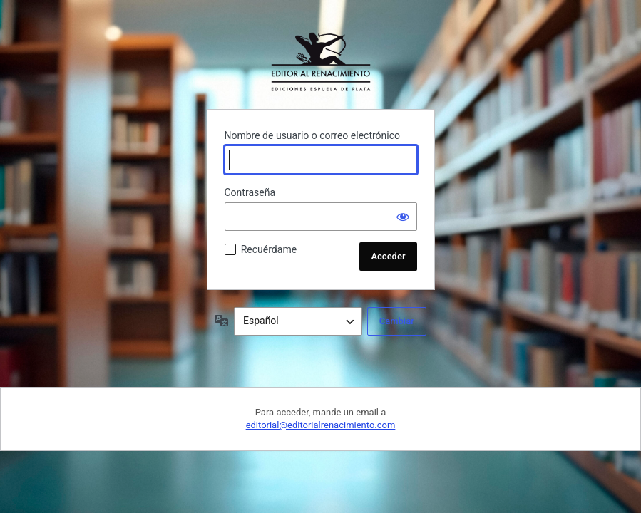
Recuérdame (269, 249)
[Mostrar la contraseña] (403, 216)
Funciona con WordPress (321, 62)
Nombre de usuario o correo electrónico (313, 135)
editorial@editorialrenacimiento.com (321, 425)
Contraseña (250, 192)
